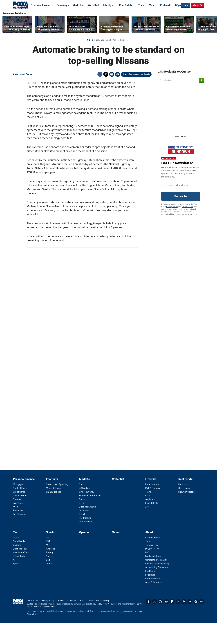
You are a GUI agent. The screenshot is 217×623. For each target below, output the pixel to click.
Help (82, 600)
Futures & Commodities (90, 495)
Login (185, 5)
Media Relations (153, 556)
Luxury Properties (187, 492)
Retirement (18, 510)
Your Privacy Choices (67, 600)
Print (111, 74)
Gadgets (17, 545)
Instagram (160, 601)
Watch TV (197, 5)
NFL (48, 537)
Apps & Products (153, 582)
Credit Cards (19, 492)
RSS (183, 601)
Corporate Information (156, 560)
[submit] (201, 80)
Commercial (184, 488)
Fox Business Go (153, 578)
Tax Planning (19, 514)
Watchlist (93, 5)
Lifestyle (108, 5)
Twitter (105, 74)
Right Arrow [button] (211, 24)
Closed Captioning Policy (157, 563)
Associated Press (22, 74)
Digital (16, 537)
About (149, 532)
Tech (141, 5)
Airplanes (150, 499)
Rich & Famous (152, 488)
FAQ (147, 552)
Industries (84, 510)
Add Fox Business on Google (137, 74)
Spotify (195, 601)
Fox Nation (150, 575)
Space (16, 563)
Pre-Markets (85, 518)
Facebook (99, 74)
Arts (147, 506)
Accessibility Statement (157, 567)
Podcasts (165, 5)
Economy (61, 5)
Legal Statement (49, 607)
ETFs (81, 503)
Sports (50, 532)
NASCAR (50, 549)
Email (117, 74)
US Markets (84, 488)
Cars (147, 495)
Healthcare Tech (21, 552)
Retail (82, 514)
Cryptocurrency (86, 492)
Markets (78, 5)
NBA (48, 541)
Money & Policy (53, 488)
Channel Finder (152, 537)
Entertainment (152, 484)
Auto (90, 40)
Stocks (82, 484)
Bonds (82, 499)
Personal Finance (41, 5)
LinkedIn (178, 601)
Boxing (49, 552)
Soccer (49, 556)
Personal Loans (20, 495)
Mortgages (18, 484)
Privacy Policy (172, 207)
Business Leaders (87, 506)
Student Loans (20, 488)
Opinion (84, 532)
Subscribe (180, 196)
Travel (148, 492)
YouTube (166, 601)
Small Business (53, 492)
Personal (182, 484)
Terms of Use (187, 207)
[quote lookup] (178, 80)
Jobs (147, 541)
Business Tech (20, 549)
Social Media (19, 541)
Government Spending (57, 484)
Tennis (49, 563)
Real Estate (126, 5)
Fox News (150, 571)
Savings (17, 499)
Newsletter (189, 601)
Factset (106, 604)
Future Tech (19, 556)
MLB (48, 545)
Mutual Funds (85, 521)
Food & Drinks (152, 503)
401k (15, 506)
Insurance (18, 503)
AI (14, 560)
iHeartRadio (201, 601)
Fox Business (20, 5)
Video (152, 5)
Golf (48, 560)
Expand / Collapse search (178, 5)
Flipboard (172, 601)
